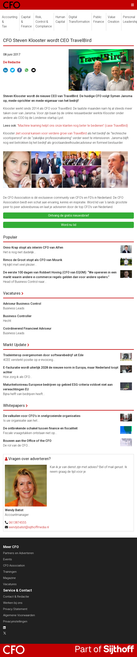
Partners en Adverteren (18, 553)
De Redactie (11, 62)
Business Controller (17, 316)
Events (7, 559)
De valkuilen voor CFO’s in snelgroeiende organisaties (41, 416)
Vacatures (11, 293)
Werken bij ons (12, 603)
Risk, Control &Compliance (43, 21)
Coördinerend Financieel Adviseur (27, 328)
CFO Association (14, 565)
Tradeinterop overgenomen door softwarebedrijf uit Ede (43, 355)
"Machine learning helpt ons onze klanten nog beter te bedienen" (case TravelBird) (72, 125)
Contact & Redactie (16, 596)
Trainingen (10, 571)
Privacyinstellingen (15, 621)
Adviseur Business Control (22, 303)
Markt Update (14, 344)
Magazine (9, 578)
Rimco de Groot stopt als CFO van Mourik (32, 260)
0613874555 (17, 522)
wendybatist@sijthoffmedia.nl (29, 527)
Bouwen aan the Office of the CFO (27, 441)
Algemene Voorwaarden (19, 615)
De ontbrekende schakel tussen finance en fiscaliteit (40, 428)
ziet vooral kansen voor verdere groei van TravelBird (51, 133)
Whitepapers (14, 405)
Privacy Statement (15, 609)
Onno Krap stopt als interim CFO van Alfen (33, 247)
